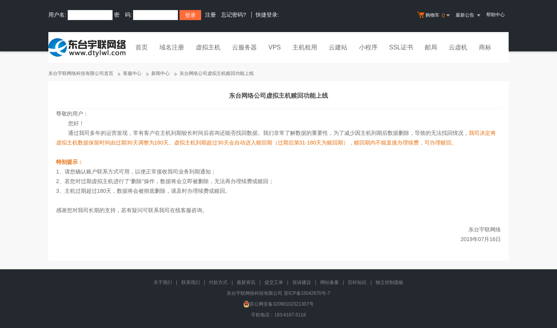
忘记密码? (233, 15)
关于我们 (163, 282)
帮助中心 (495, 14)
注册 (210, 15)
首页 (141, 47)
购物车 (434, 15)
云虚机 (458, 47)
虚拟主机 (208, 47)
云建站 (338, 47)
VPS (274, 47)
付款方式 (218, 282)
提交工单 (274, 282)
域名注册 (171, 47)
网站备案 (329, 282)
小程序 (368, 47)
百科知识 (357, 282)
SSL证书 (401, 47)
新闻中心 (160, 73)
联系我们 (190, 282)
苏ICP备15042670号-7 (307, 293)
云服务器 (244, 47)
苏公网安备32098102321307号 (278, 304)
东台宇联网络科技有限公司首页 (80, 73)
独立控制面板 (389, 282)
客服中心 (132, 73)
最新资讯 (246, 282)
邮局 (431, 47)
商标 (485, 47)
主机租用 (304, 47)
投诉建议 (301, 282)
